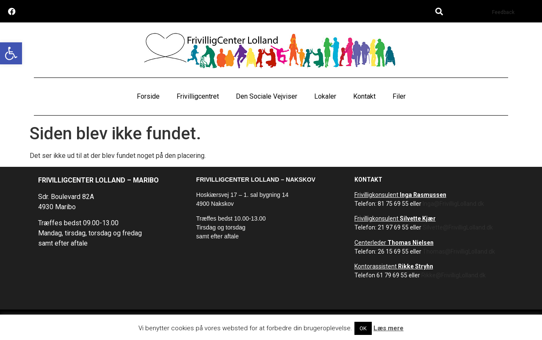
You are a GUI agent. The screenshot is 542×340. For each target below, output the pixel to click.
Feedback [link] (503, 12)
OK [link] (363, 328)
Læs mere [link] (388, 328)
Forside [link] (148, 96)
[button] (439, 11)
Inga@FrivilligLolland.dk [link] (453, 203)
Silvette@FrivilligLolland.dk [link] (458, 227)
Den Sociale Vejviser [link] (266, 96)
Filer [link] (399, 96)
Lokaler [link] (325, 96)
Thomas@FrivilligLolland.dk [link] (459, 251)
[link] (11, 53)
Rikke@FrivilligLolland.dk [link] (453, 275)
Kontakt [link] (364, 96)
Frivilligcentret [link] (198, 96)
